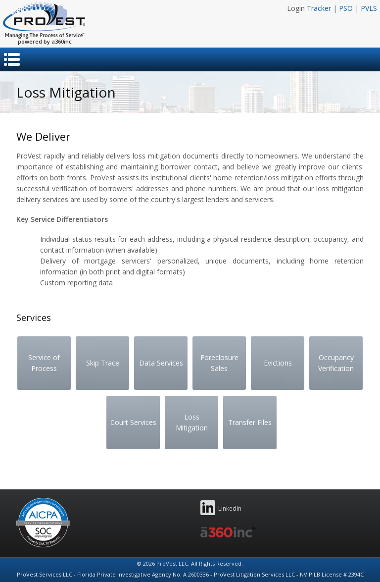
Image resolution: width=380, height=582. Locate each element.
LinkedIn (220, 507)
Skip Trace (102, 363)
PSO (346, 8)
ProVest (44, 20)
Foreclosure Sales (219, 363)
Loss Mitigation (192, 422)
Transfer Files (250, 422)
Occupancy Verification (336, 363)
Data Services (161, 363)
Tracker (319, 8)
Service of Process (44, 363)
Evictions (278, 363)
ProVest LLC (172, 563)
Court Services (133, 422)
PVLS (369, 8)
